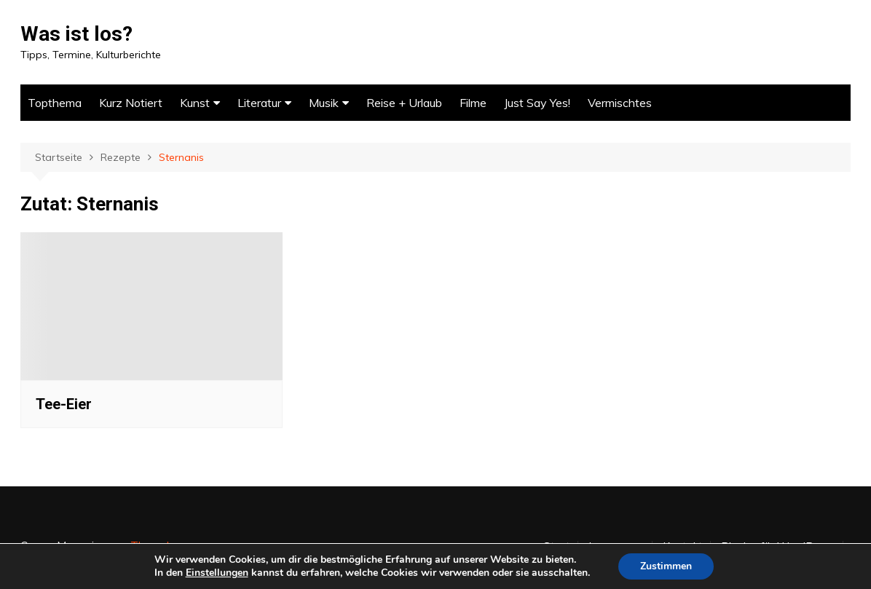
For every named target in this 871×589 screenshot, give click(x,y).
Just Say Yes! (537, 102)
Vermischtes (620, 102)
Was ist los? (76, 34)
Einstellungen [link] (217, 573)
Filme (473, 102)
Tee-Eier (64, 404)
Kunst (195, 102)
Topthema (55, 102)
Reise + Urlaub (404, 102)
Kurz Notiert (130, 102)
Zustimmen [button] (666, 566)
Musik (324, 102)
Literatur (259, 102)
